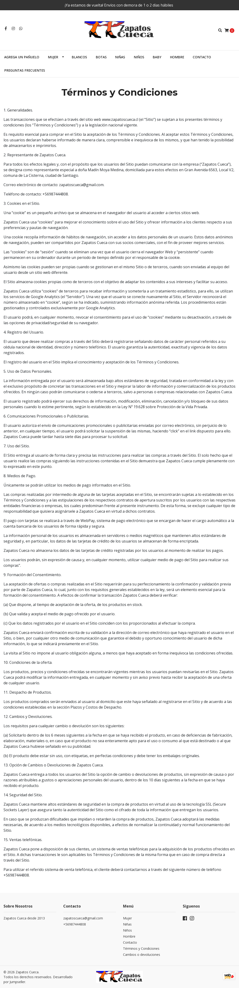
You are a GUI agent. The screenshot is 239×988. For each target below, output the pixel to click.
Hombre (177, 57)
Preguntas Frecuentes (24, 70)
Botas (101, 57)
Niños (139, 57)
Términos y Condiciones (141, 948)
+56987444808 (74, 924)
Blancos (79, 57)
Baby (157, 57)
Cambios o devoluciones (141, 954)
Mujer (53, 57)
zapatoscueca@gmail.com (83, 918)
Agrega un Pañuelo (21, 57)
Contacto (202, 57)
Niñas (120, 57)
